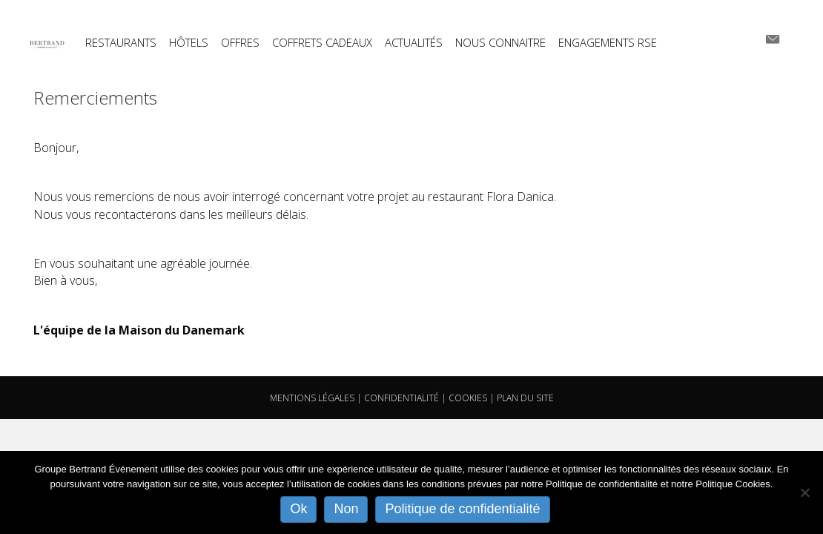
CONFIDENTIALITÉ (401, 398)
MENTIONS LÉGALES (312, 398)
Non (346, 508)
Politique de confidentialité (462, 508)
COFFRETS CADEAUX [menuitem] (322, 42)
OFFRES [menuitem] (240, 42)
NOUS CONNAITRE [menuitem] (500, 42)
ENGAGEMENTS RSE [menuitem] (607, 42)
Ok (298, 508)
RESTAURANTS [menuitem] (120, 42)
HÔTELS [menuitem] (188, 42)
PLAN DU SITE (525, 398)
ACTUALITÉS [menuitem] (414, 42)
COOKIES (468, 398)
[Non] (804, 492)
